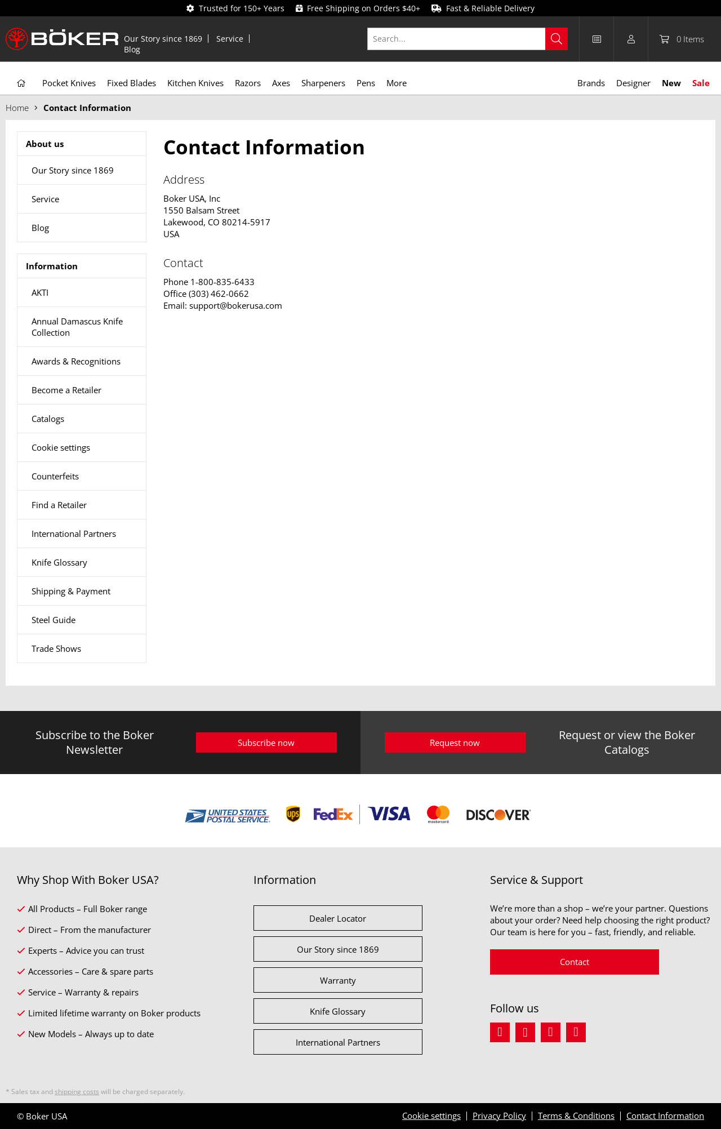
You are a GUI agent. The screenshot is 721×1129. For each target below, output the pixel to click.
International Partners (74, 533)
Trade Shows (56, 648)
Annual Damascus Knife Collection (77, 326)
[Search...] (467, 39)
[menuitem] (163, 38)
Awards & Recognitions (76, 361)
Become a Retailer (66, 389)
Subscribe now (266, 742)
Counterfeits (55, 476)
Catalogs (48, 418)
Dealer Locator (337, 918)
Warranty (338, 980)
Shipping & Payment (71, 591)
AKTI (40, 292)
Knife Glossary (59, 562)
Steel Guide (53, 619)
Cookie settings (61, 447)
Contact (574, 961)
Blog (132, 49)
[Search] (556, 39)
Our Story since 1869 (163, 38)
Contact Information (665, 1115)
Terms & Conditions (576, 1115)
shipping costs (77, 1091)
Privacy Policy (499, 1115)
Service (229, 38)
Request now (455, 742)
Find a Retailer (59, 504)
